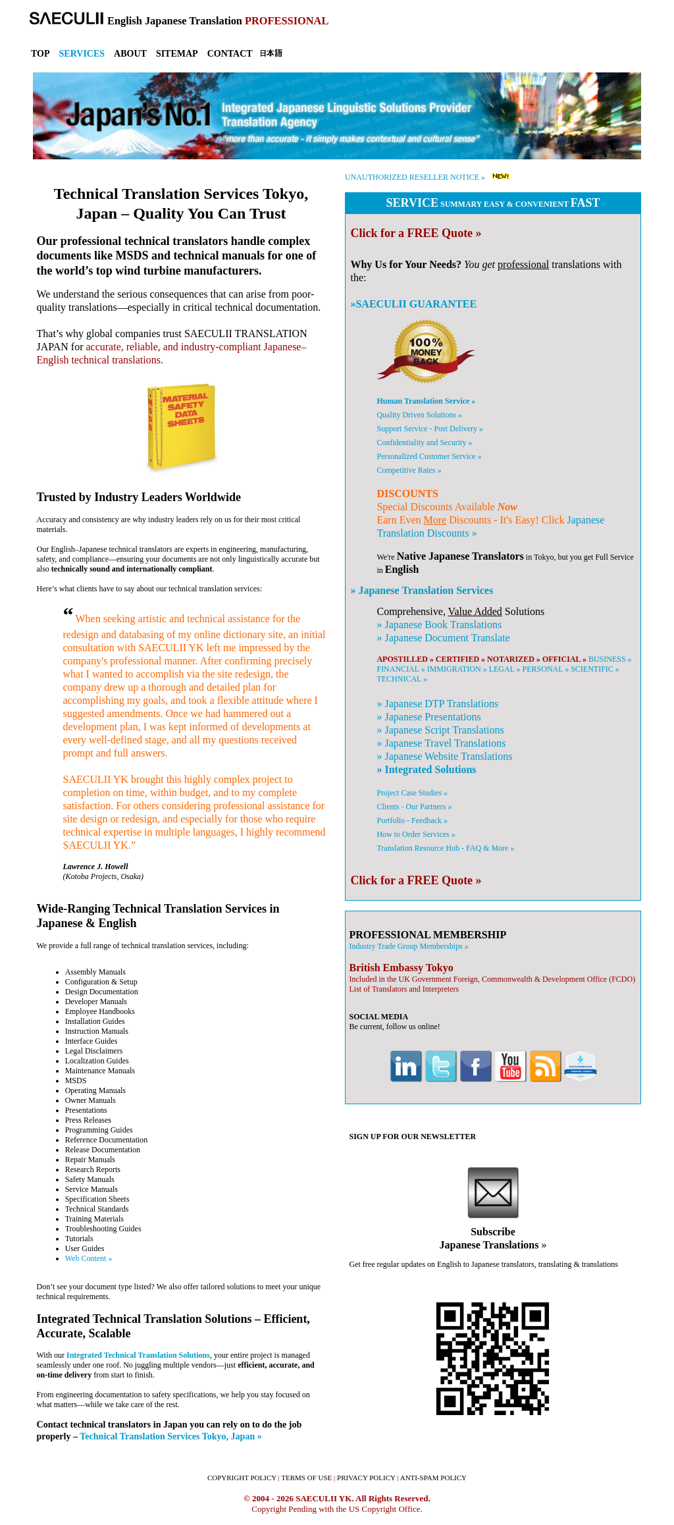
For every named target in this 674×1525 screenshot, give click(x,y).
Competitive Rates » (408, 470)
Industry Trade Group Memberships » (408, 946)
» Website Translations (444, 756)
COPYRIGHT (241, 1478)
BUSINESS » (610, 659)
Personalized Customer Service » (428, 456)
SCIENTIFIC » (595, 669)
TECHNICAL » (401, 678)
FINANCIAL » (400, 669)
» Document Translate (442, 637)
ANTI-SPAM (433, 1478)
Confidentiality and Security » (424, 442)
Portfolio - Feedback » (412, 820)
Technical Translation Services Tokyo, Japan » (171, 1436)
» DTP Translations (437, 703)
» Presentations (428, 716)
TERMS (306, 1478)
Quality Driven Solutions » (419, 414)
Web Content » (89, 1258)
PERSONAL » (546, 669)
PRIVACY (366, 1478)
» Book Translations (439, 624)
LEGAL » (505, 669)
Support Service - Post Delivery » (429, 428)
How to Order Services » (415, 834)
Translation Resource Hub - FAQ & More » (445, 848)
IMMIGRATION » (457, 669)
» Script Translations (440, 730)
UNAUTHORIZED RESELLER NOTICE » (415, 177)
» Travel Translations (441, 743)
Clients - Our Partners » (414, 806)
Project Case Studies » (412, 792)
